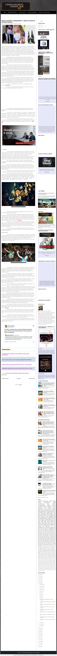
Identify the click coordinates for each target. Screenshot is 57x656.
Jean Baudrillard (41, 517)
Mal (55, 517)
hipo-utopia (47, 536)
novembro (41, 586)
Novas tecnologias (52, 509)
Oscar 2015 (47, 559)
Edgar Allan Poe (41, 563)
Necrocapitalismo (40, 549)
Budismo (45, 557)
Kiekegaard (52, 546)
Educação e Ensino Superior (51, 537)
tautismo (39, 529)
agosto (41, 591)
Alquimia (39, 526)
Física (39, 536)
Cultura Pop (43, 509)
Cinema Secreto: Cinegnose (27, 652)
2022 (40, 581)
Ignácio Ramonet (43, 564)
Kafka (47, 564)
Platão (46, 541)
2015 (40, 636)
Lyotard (55, 564)
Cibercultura (40, 511)
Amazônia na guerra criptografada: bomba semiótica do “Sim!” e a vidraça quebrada (17, 364)
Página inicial (18, 378)
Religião (51, 513)
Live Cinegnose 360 (49, 511)
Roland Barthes (53, 539)
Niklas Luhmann (45, 565)
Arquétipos (48, 512)
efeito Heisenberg (41, 537)
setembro (41, 589)
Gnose (54, 512)
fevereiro (41, 624)
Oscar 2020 (47, 566)
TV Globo (51, 514)
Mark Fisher (46, 551)
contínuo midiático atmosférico (49, 556)
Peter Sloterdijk (43, 560)
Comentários (41, 26)
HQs (42, 536)
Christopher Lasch (47, 547)
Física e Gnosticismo (50, 527)
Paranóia (52, 523)
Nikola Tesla (42, 559)
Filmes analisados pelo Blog (44, 12)
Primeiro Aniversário (49, 560)
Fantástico (49, 506)
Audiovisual (42, 510)
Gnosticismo (41, 504)
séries (39, 524)
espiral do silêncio (43, 569)
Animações (40, 530)
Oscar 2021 (51, 566)
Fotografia (52, 536)
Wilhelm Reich (40, 553)
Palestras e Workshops (32, 12)
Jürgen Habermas (51, 548)
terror (39, 531)
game (39, 557)
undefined (43, 388)
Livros (44, 515)
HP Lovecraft (48, 543)
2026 (40, 574)
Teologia (54, 533)
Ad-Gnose (41, 543)
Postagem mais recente (5, 378)
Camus (53, 557)
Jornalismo (47, 502)
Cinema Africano (53, 547)
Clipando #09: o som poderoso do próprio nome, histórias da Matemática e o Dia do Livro (49, 405)
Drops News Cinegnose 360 (45, 540)
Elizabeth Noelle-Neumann (47, 563)
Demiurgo (51, 520)
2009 (40, 646)
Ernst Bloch (53, 563)
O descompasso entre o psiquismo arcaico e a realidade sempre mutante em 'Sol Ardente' (49, 399)
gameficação (49, 569)
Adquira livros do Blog (12, 12)
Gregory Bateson (51, 558)
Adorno (44, 521)
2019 (40, 629)
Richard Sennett (52, 549)
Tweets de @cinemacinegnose (43, 497)
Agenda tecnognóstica (51, 524)
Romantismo (46, 535)
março (41, 622)
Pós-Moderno (40, 512)
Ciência (48, 522)
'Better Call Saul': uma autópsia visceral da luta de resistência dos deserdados (48, 392)
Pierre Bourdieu (52, 551)
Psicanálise (47, 526)
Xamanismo (45, 553)
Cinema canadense (50, 531)
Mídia (23, 373)
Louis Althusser (51, 564)
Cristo (45, 532)
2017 (40, 633)
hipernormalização (40, 547)
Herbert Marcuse (53, 544)
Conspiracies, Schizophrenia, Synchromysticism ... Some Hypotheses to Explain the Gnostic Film (48, 467)
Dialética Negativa (43, 548)
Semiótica (40, 508)
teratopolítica (39, 570)
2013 (40, 639)
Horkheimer (40, 535)
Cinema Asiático (51, 532)
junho (41, 594)
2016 (40, 634)
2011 (40, 643)
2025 (40, 576)
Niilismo (45, 523)
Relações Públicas (41, 533)
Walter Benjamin (45, 544)
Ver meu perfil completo (42, 324)
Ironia (42, 522)
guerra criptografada (15, 373)
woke (43, 570)
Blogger (20, 384)
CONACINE (49, 557)
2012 (40, 641)
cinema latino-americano (44, 534)
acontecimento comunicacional (43, 546)
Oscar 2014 (43, 566)
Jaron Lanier (44, 552)
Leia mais (46, 388)
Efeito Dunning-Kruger (45, 558)
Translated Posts (48, 533)
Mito (43, 524)
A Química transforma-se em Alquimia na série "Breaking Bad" (46, 194)
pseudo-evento (27, 373)
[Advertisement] (28, 16)
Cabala (52, 534)
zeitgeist (39, 552)
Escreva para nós (22, 12)
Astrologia (42, 557)
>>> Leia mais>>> (52, 353)
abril (40, 597)
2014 (40, 638)
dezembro (41, 584)
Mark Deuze (41, 551)
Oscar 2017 (51, 559)
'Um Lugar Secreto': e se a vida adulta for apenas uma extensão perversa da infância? (49, 491)
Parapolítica (47, 539)
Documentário (45, 529)
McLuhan (40, 565)
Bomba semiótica (8, 373)
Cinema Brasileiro (44, 525)
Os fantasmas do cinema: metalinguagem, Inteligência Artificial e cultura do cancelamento (49, 484)
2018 (40, 631)
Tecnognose (49, 517)
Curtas (39, 521)
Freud (39, 515)
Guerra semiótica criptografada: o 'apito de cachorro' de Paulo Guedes (18, 21)
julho (40, 592)
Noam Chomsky (46, 549)
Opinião (48, 552)
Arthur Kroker (44, 554)
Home (5, 12)
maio (41, 596)
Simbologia (43, 513)
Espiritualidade (51, 529)
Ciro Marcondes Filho (50, 554)
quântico (50, 541)
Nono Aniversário (50, 565)
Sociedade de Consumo (42, 514)
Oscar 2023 (53, 552)
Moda (48, 542)
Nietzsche (52, 535)
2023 (40, 579)
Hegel (38, 564)
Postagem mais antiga (32, 378)
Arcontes (39, 554)
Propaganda (50, 516)
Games (44, 542)
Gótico (52, 525)
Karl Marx (40, 528)
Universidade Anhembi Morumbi (49, 530)
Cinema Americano (43, 501)
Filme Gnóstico (50, 510)
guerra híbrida (20, 373)
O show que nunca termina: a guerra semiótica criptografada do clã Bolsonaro (17, 359)
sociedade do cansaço (51, 553)
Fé (42, 541)
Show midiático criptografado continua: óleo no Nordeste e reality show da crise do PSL (17, 368)
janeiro (41, 625)
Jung (43, 531)
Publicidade (51, 515)
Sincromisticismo (52, 521)
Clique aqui (40, 49)
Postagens (41, 25)
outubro (41, 587)
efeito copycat (53, 542)
